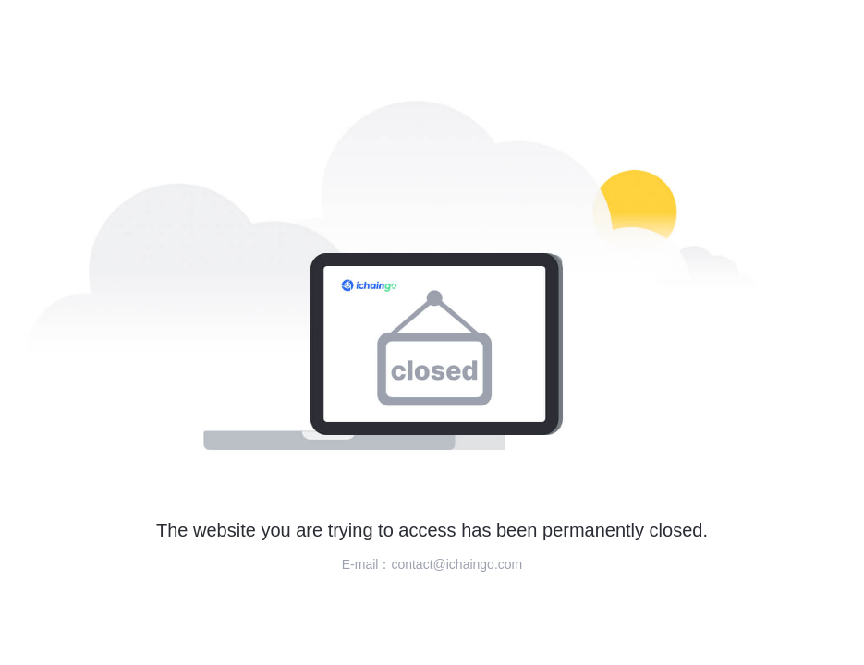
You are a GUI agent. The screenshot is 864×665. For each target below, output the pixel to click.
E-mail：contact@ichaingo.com (432, 564)
